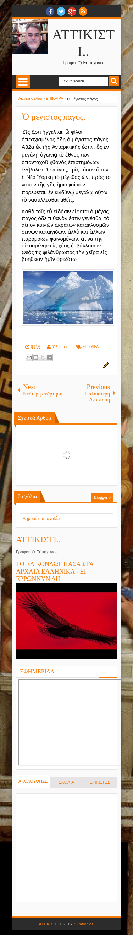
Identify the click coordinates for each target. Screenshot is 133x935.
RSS (83, 11)
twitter (61, 11)
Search (114, 81)
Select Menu (23, 81)
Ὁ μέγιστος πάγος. (53, 116)
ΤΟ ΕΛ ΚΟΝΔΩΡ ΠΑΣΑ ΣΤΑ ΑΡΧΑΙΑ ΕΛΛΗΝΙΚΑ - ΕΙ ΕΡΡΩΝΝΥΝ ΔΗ (55, 572)
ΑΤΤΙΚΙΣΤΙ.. (38, 539)
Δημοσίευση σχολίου (42, 518)
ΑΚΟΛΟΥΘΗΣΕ (33, 781)
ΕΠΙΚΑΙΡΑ (91, 347)
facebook (50, 11)
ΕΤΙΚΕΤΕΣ (100, 782)
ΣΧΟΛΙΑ (66, 782)
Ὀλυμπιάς (60, 347)
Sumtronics (83, 924)
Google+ (72, 11)
